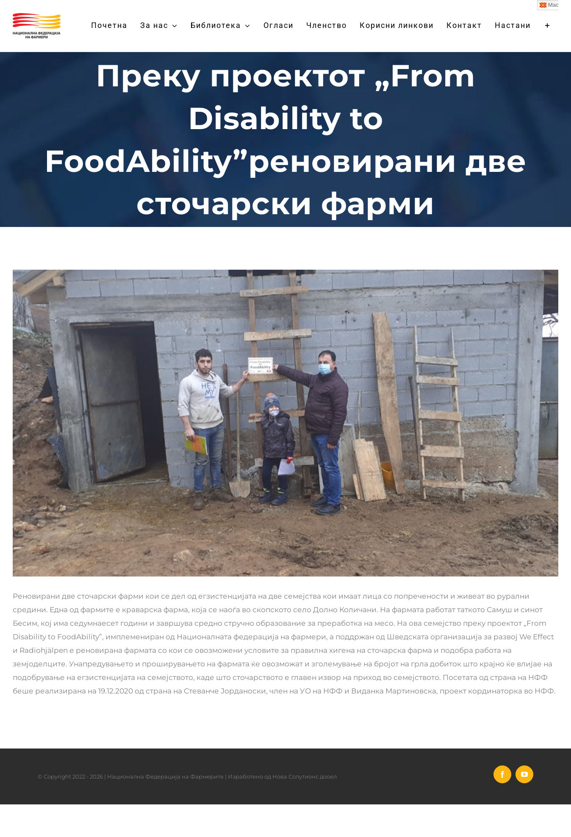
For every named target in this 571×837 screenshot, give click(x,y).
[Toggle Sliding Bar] (547, 25)
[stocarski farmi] (285, 423)
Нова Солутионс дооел (304, 776)
